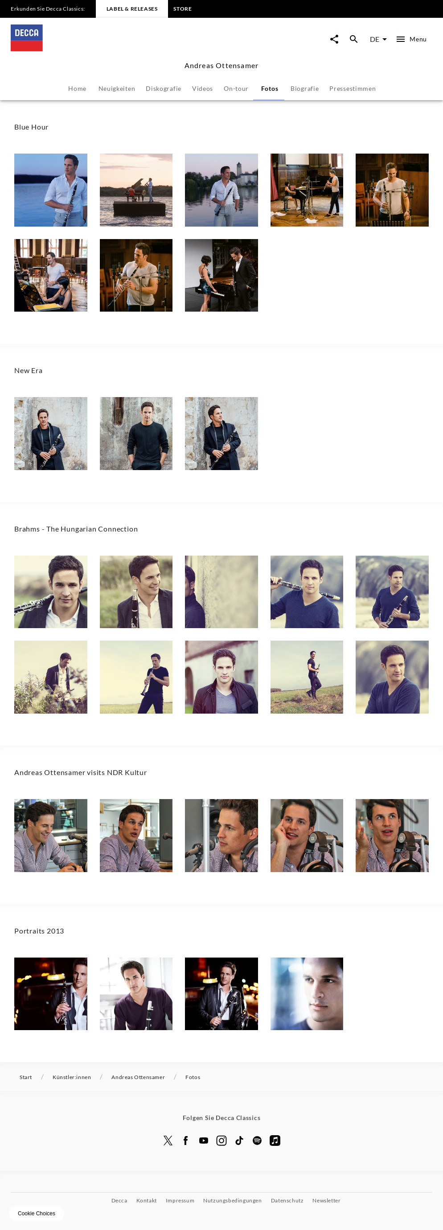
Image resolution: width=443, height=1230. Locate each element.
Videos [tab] (202, 88)
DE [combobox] (374, 39)
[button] (51, 190)
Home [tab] (77, 88)
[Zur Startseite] (116, 48)
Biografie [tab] (305, 88)
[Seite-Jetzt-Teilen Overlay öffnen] (334, 39)
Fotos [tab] (270, 88)
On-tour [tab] (236, 88)
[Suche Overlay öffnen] (354, 39)
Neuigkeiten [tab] (116, 88)
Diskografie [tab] (163, 88)
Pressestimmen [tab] (352, 88)
